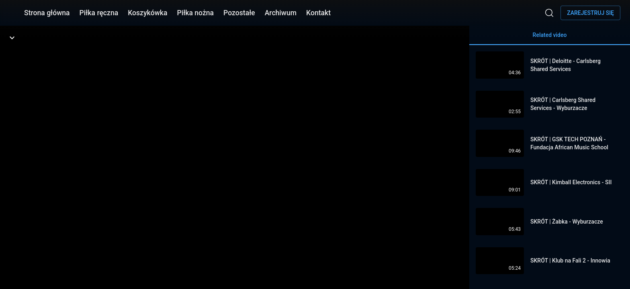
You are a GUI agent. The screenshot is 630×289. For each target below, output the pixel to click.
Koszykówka (147, 13)
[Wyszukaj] (549, 13)
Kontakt (318, 13)
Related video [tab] (549, 38)
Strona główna (47, 13)
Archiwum (281, 13)
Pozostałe (239, 13)
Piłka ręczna (99, 13)
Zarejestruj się (590, 13)
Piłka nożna (195, 13)
